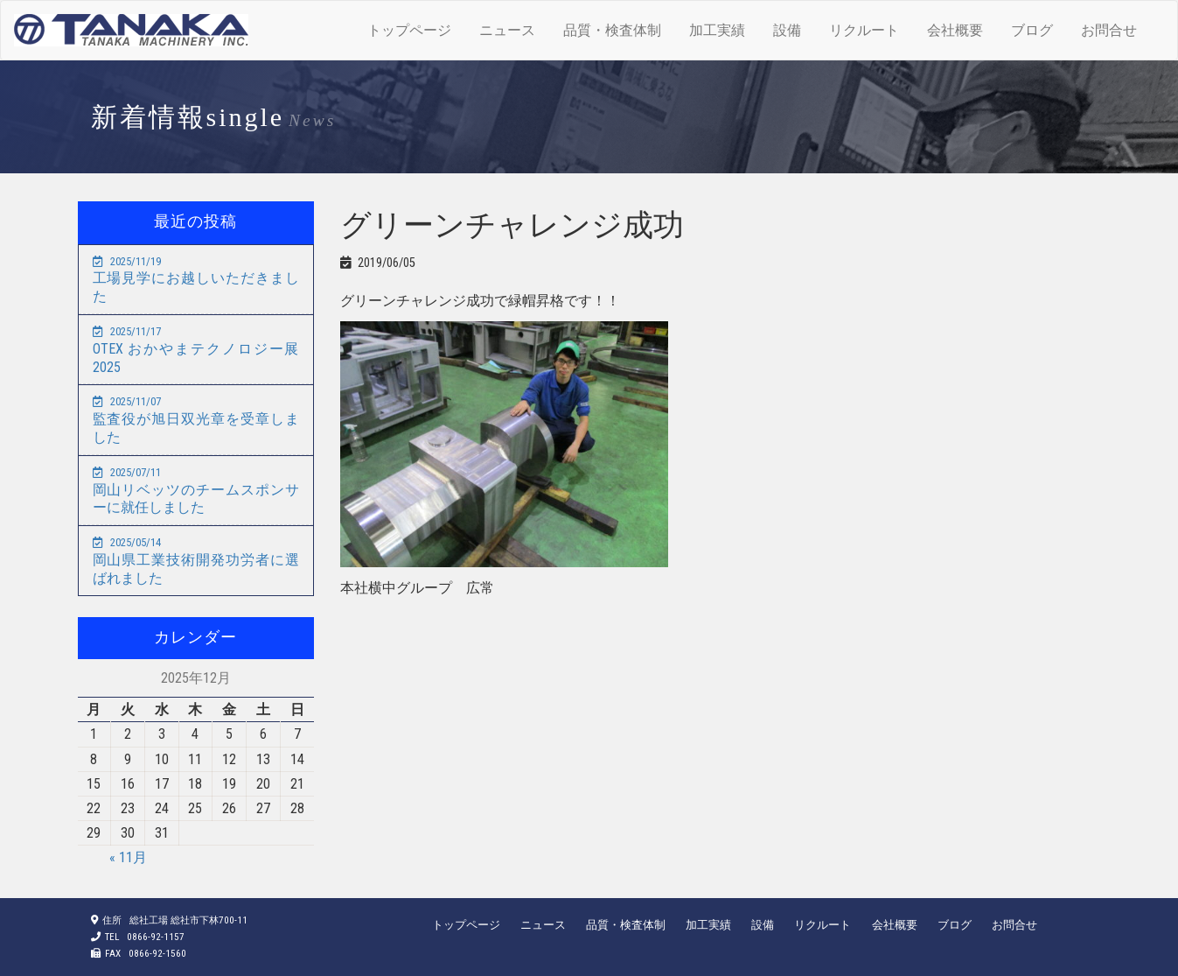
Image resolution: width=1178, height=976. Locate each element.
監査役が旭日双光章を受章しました (196, 420)
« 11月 (128, 857)
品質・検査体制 (612, 30)
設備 (787, 30)
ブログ (1032, 30)
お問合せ (1109, 30)
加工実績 (717, 30)
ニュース (507, 30)
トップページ (409, 30)
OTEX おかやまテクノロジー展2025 (196, 350)
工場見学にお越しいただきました (196, 280)
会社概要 (955, 30)
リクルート (864, 30)
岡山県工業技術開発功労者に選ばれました (196, 561)
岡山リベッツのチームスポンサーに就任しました (196, 491)
